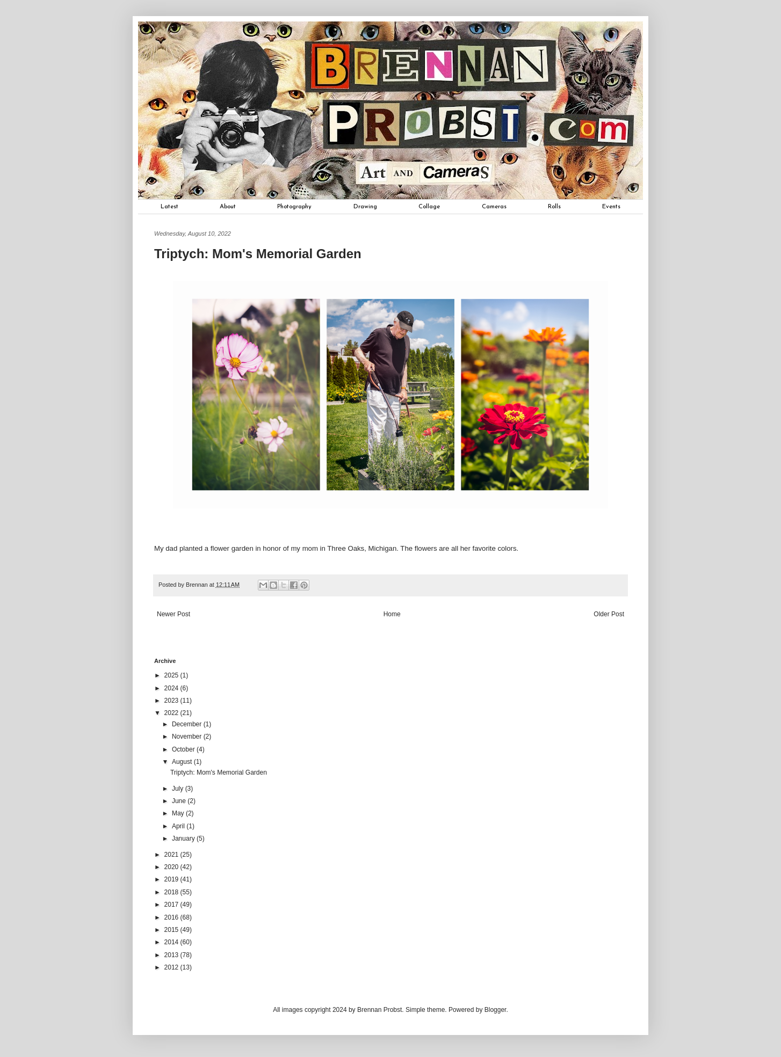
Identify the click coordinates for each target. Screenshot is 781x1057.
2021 (172, 854)
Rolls (554, 206)
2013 (172, 955)
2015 (172, 930)
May (179, 813)
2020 (172, 867)
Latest (169, 206)
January (184, 838)
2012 (172, 967)
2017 (172, 904)
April (179, 826)
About (228, 206)
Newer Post (173, 614)
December (188, 724)
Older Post (609, 614)
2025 (172, 675)
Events (611, 206)
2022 (172, 713)
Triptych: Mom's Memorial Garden (218, 772)
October (184, 749)
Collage (429, 206)
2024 (172, 688)
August (183, 762)
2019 (172, 879)
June (179, 801)
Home (392, 614)
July (178, 788)
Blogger (495, 1010)
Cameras (494, 206)
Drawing (365, 206)
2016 (172, 917)
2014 (172, 942)
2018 (172, 892)
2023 (172, 700)
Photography (294, 206)
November (188, 736)
